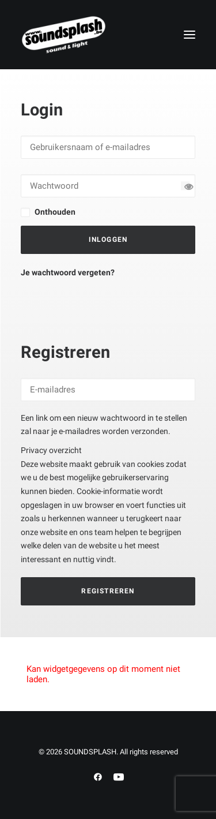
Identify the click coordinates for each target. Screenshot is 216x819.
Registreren (107, 591)
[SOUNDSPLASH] (64, 35)
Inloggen (108, 239)
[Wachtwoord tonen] (185, 185)
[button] (189, 34)
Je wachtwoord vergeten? (68, 272)
